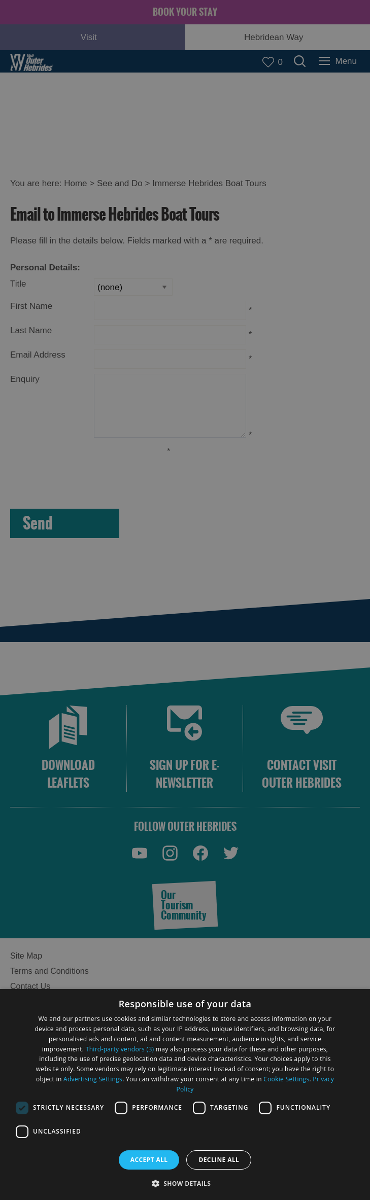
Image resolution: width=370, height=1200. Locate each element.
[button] (185, 1182)
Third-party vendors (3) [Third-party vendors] (120, 1049)
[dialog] (185, 1094)
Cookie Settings (286, 1079)
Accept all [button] (149, 1159)
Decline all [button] (218, 1159)
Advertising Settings (92, 1079)
